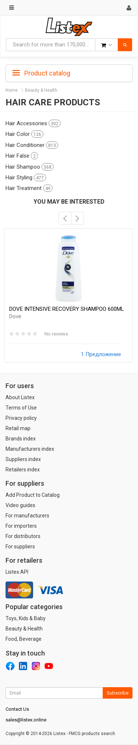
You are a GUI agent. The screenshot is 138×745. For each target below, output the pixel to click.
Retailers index (23, 469)
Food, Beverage (24, 639)
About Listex (20, 397)
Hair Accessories (33, 123)
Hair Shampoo (30, 167)
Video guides (20, 505)
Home (12, 90)
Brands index (21, 439)
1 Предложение (101, 354)
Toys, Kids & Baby (26, 618)
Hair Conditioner (32, 145)
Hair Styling (26, 177)
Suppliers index (23, 459)
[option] (68, 295)
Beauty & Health (41, 90)
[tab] (69, 72)
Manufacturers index (30, 449)
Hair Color (24, 134)
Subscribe (117, 693)
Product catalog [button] (41, 73)
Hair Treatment (29, 188)
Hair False (22, 155)
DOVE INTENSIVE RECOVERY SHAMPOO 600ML (66, 313)
